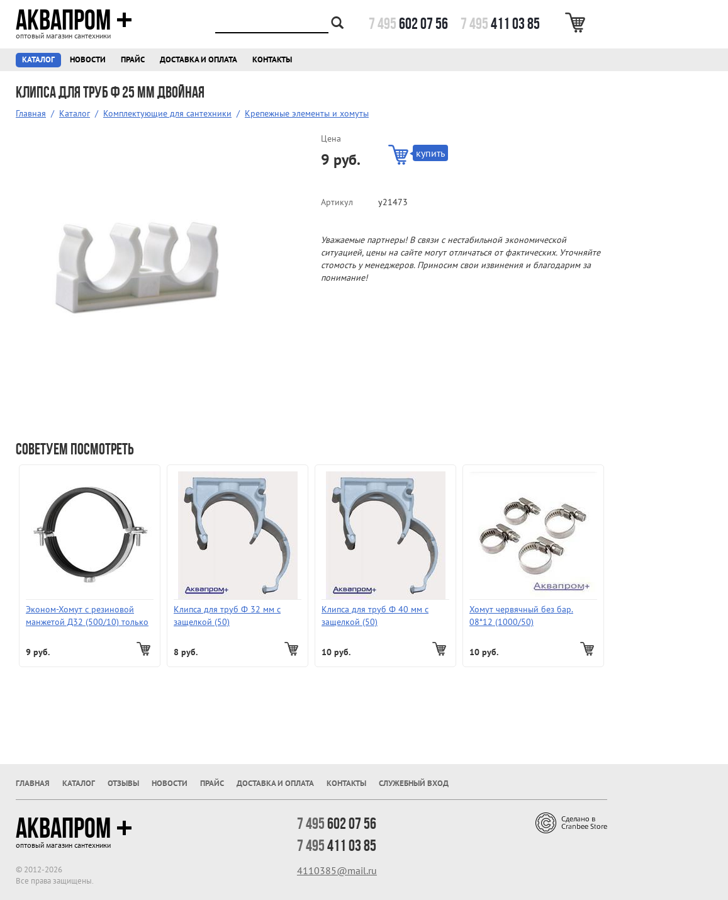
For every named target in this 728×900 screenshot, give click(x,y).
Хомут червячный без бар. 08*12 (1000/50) (521, 615)
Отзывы (123, 783)
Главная (31, 113)
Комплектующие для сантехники (167, 113)
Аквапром (74, 20)
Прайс (133, 59)
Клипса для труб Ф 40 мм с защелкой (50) (375, 615)
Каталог (38, 59)
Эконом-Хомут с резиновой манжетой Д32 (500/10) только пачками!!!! (87, 616)
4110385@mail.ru (337, 870)
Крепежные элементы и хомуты (307, 113)
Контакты (272, 59)
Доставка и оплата (198, 59)
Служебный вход (414, 783)
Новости (88, 59)
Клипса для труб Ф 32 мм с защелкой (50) (227, 615)
